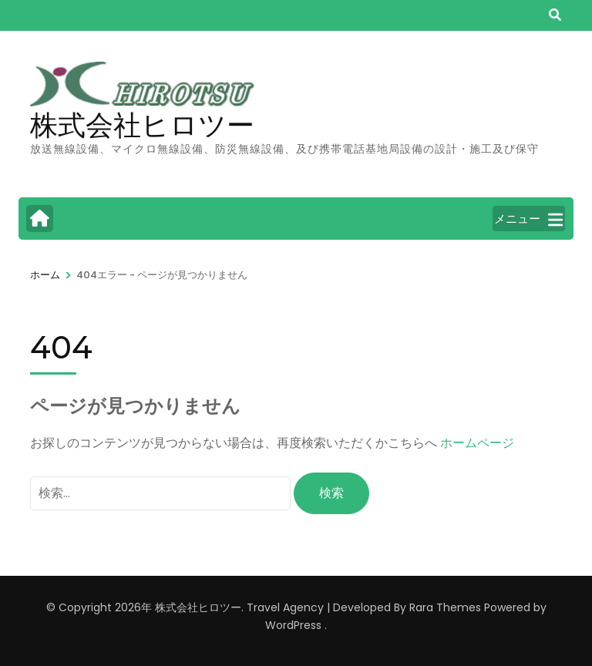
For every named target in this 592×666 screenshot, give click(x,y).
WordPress (293, 625)
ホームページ (477, 443)
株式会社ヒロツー (142, 125)
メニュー (528, 219)
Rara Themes (445, 607)
